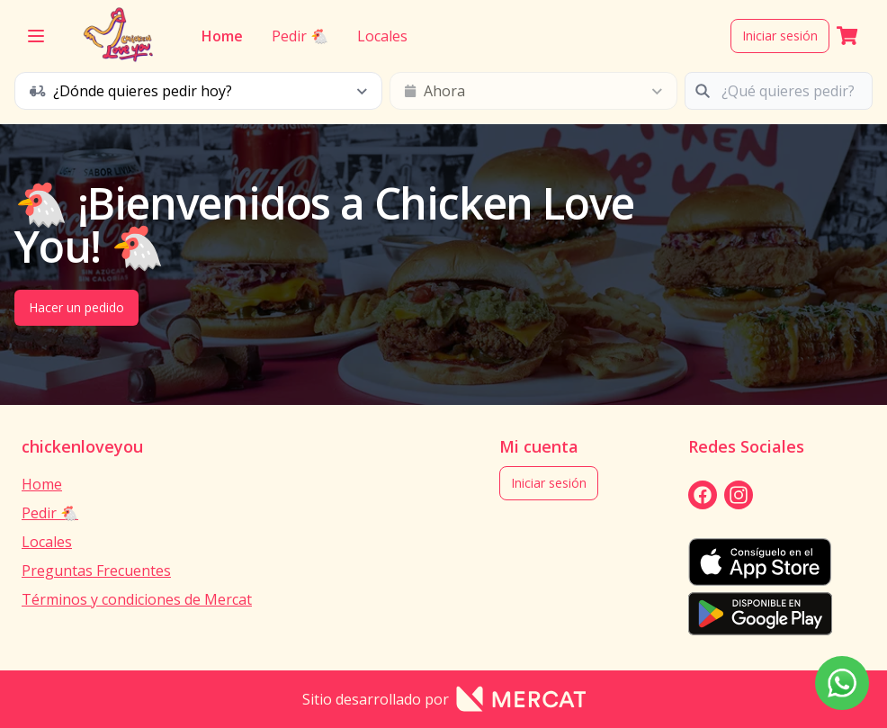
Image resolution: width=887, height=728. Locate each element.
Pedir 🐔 (299, 36)
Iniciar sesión (780, 35)
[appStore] (760, 562)
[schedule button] (198, 91)
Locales (381, 36)
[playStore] (760, 614)
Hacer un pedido (76, 307)
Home (222, 36)
